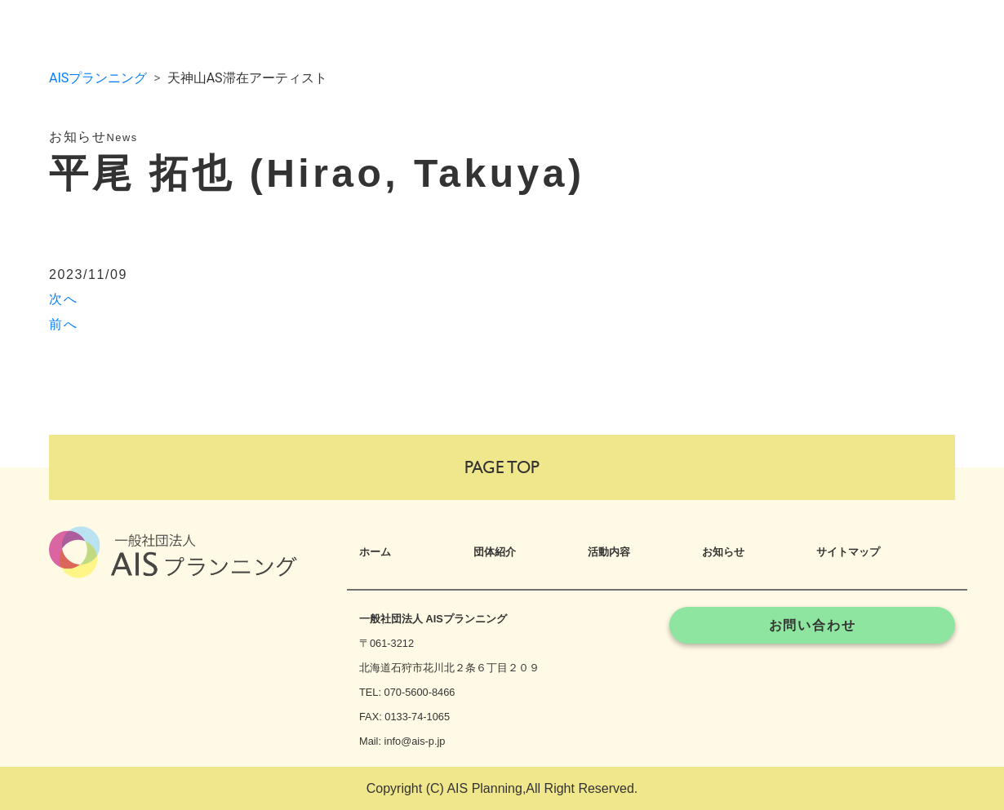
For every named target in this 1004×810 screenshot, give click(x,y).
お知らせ (723, 552)
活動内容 (609, 552)
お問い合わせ (812, 625)
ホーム (375, 552)
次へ (63, 299)
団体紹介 (494, 552)
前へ (63, 324)
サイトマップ (848, 552)
